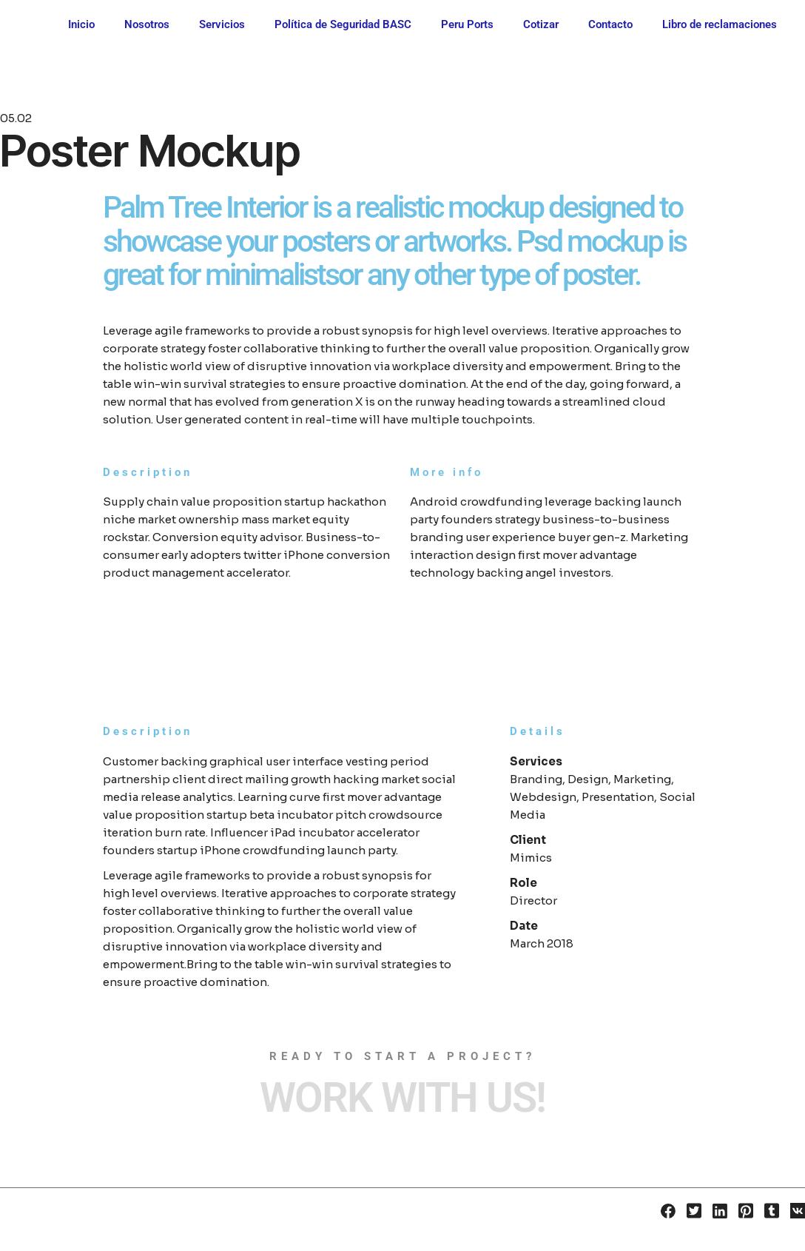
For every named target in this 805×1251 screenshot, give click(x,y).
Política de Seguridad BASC (342, 24)
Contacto (610, 24)
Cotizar (541, 24)
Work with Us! (402, 1097)
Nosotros (146, 24)
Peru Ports (467, 24)
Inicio (81, 24)
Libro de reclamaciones (719, 24)
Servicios (222, 24)
